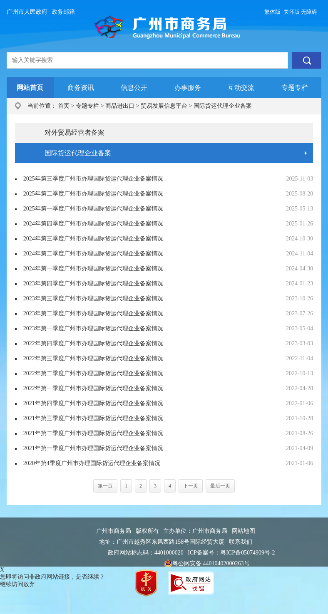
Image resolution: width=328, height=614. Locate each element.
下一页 (190, 486)
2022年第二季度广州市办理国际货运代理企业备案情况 (93, 373)
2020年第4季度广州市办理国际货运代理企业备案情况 (91, 463)
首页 (64, 106)
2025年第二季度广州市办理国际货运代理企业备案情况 (93, 194)
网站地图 (243, 531)
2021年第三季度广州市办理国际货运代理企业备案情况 (93, 418)
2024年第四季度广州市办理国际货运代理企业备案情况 (93, 223)
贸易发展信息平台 (164, 106)
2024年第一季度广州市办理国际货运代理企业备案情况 (93, 268)
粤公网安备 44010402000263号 (207, 564)
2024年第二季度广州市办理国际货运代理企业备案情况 (93, 253)
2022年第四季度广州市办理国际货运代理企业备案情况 (93, 343)
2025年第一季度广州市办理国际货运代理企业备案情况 (93, 208)
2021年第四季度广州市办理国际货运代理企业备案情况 (93, 403)
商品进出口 (119, 106)
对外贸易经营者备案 (74, 132)
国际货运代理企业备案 (223, 106)
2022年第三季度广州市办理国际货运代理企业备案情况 (93, 358)
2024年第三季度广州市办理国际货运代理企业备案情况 (93, 238)
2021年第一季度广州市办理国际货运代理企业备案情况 (93, 448)
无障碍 (309, 12)
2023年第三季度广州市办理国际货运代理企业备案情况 (93, 298)
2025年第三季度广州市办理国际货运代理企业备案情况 (93, 179)
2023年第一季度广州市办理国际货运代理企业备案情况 (93, 328)
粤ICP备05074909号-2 (247, 553)
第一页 (105, 486)
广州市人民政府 (27, 12)
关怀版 (291, 12)
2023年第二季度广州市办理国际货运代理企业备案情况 (93, 313)
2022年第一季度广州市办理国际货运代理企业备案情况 (93, 388)
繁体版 (272, 12)
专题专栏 (87, 106)
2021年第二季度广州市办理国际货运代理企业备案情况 (93, 433)
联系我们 (240, 542)
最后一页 (220, 486)
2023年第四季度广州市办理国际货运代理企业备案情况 (93, 283)
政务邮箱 (63, 12)
